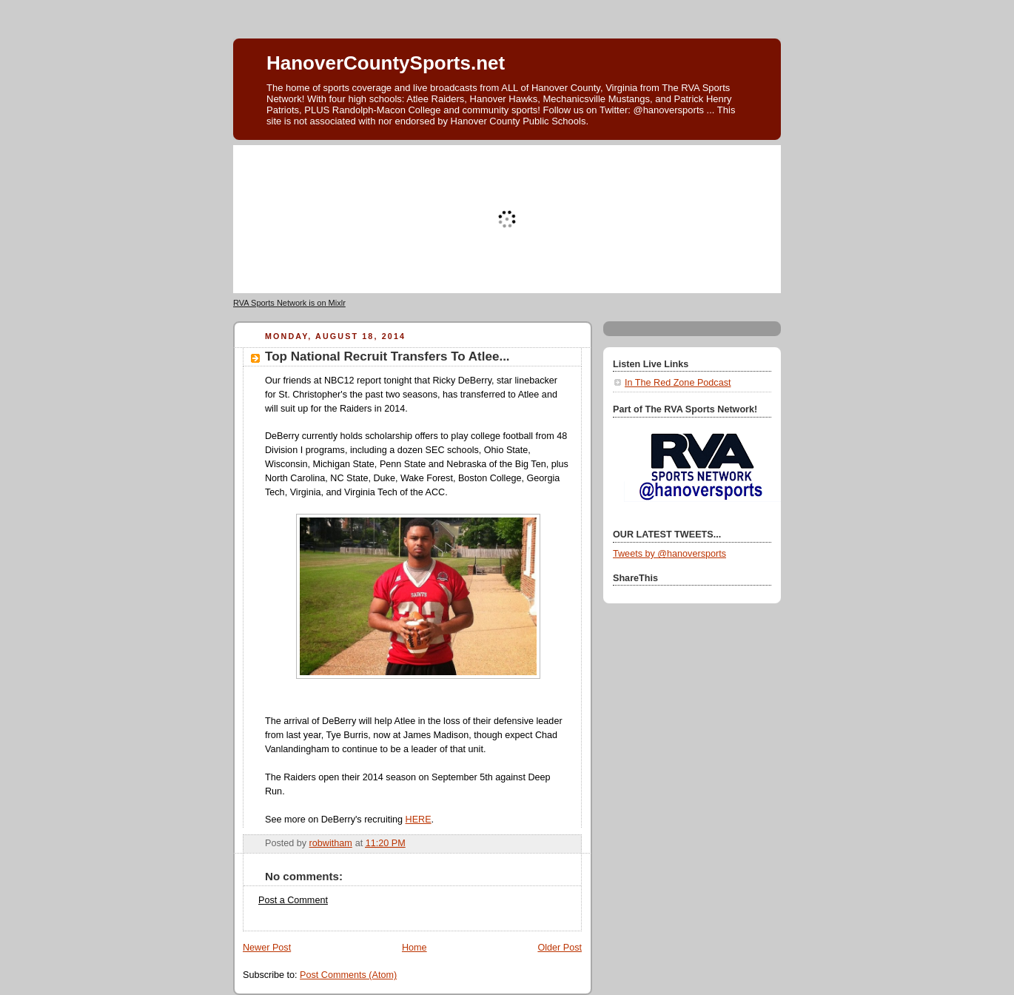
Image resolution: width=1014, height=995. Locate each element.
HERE (419, 819)
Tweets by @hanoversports (669, 554)
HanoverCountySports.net (385, 63)
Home (414, 947)
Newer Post (267, 947)
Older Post (559, 947)
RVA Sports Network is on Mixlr (289, 302)
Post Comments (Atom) (348, 975)
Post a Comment (293, 900)
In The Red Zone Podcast (678, 383)
